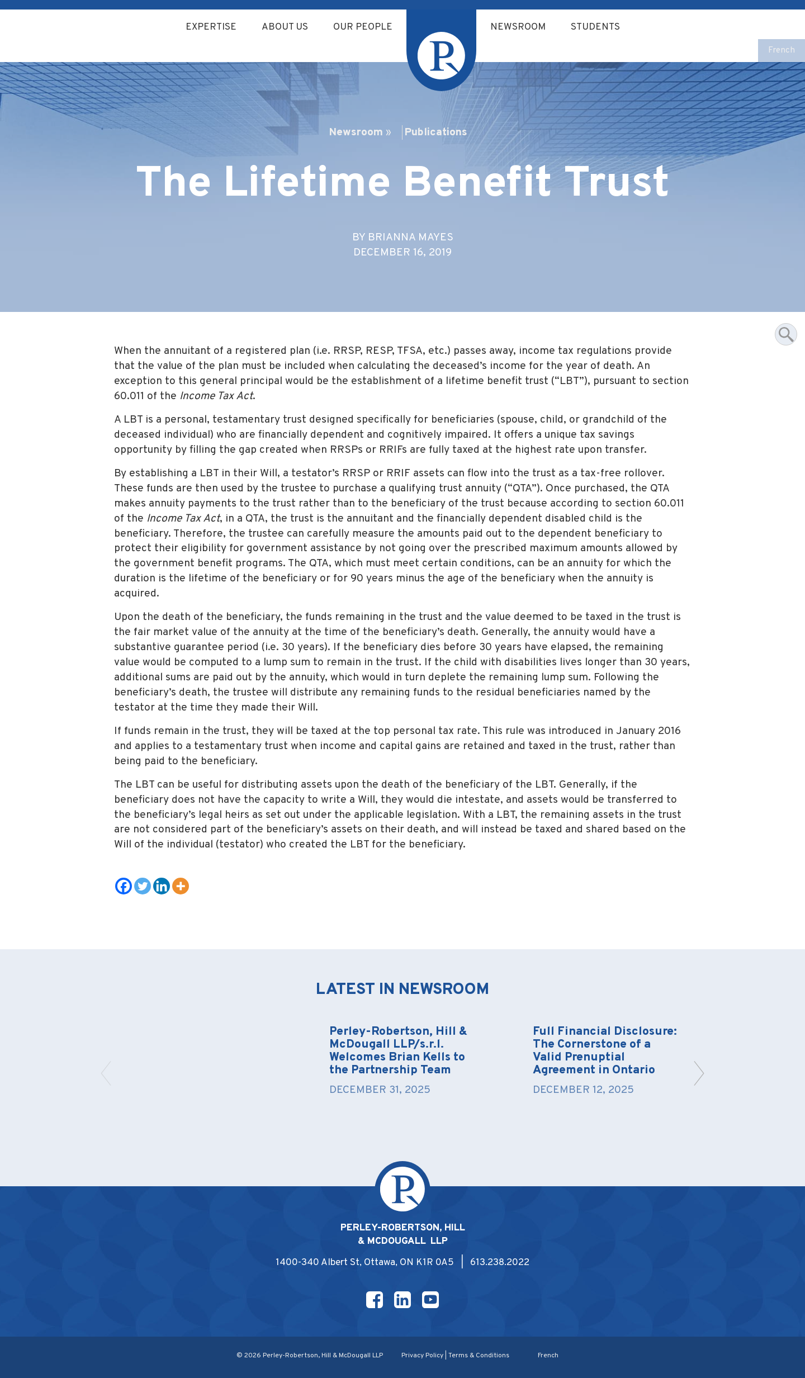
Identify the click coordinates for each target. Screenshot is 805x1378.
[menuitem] (782, 51)
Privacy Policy (422, 1355)
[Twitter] (142, 886)
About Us (285, 27)
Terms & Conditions (478, 1355)
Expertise (211, 27)
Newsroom (518, 27)
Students (595, 27)
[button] (699, 1073)
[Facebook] (123, 886)
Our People (362, 27)
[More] (180, 886)
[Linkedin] (161, 886)
